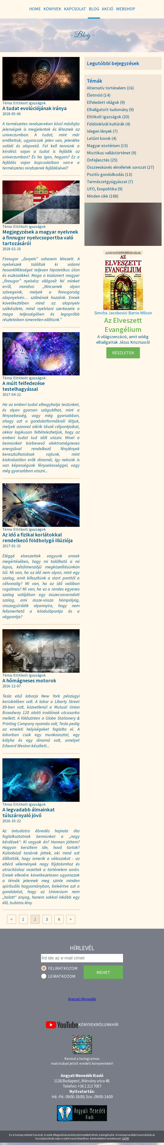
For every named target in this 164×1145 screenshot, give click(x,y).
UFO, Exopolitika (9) (105, 189)
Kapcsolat (75, 9)
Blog (94, 9)
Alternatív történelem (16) (110, 88)
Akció (107, 9)
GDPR (125, 1138)
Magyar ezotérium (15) (107, 145)
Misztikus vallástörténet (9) (111, 153)
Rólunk (104, 1024)
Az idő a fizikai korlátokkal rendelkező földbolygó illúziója (41, 540)
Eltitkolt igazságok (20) (108, 116)
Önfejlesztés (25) (102, 160)
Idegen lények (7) (102, 131)
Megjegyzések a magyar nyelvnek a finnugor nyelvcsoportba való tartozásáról (41, 240)
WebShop (125, 9)
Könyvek (87, 1024)
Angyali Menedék (82, 998)
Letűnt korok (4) (101, 138)
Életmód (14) (98, 95)
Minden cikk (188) (102, 196)
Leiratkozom (61, 976)
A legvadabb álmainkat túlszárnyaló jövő (41, 815)
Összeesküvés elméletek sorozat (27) (120, 167)
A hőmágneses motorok (41, 683)
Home (35, 9)
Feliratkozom (63, 968)
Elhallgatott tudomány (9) (110, 109)
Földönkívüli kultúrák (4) (108, 124)
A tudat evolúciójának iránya (41, 111)
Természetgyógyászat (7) (110, 181)
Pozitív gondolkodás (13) (109, 174)
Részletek (123, 352)
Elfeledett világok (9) (106, 102)
